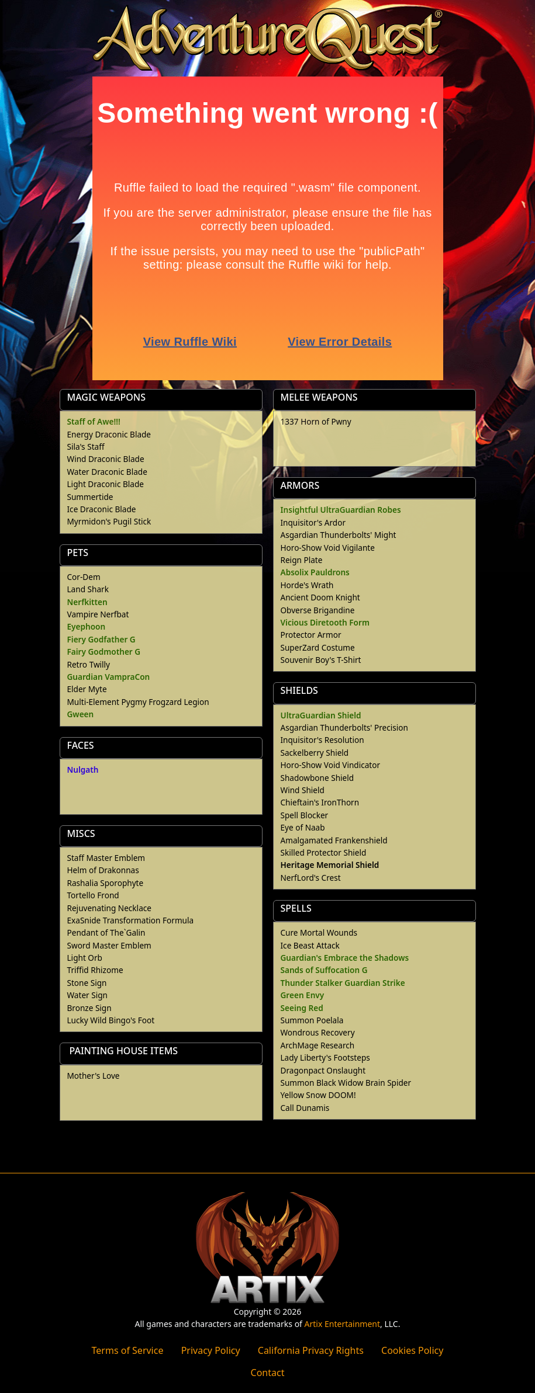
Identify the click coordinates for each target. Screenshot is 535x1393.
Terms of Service (128, 1350)
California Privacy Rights (311, 1350)
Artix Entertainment (342, 1323)
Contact (268, 1372)
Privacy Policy (210, 1350)
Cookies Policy (412, 1350)
